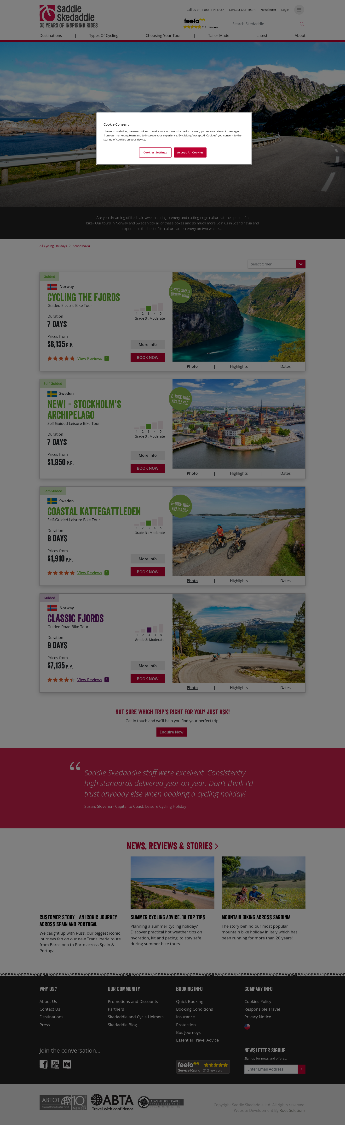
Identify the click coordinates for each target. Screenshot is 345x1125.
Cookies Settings (155, 152)
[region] (174, 138)
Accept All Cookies (190, 152)
